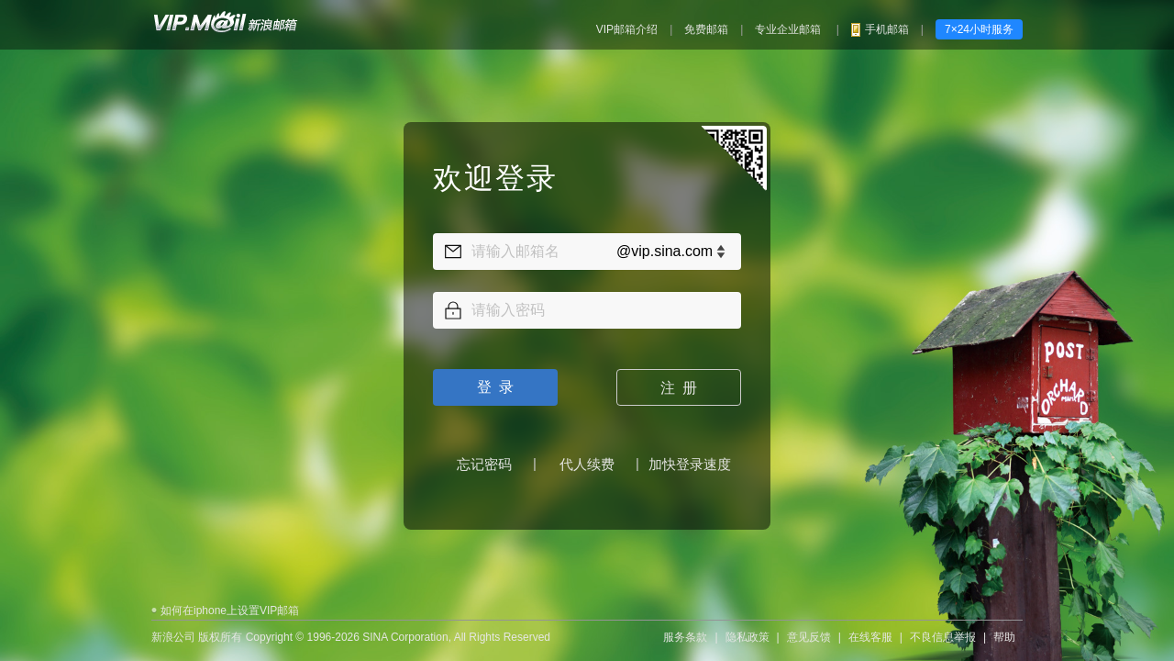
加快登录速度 (689, 459)
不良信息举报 (943, 628)
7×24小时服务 (979, 29)
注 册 (679, 383)
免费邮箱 (706, 29)
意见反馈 (809, 628)
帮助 (1004, 628)
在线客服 (870, 628)
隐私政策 (747, 628)
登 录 (496, 382)
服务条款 (685, 628)
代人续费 (587, 459)
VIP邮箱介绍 (627, 29)
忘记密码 (484, 459)
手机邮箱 (887, 29)
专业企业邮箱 (789, 29)
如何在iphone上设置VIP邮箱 (230, 601)
